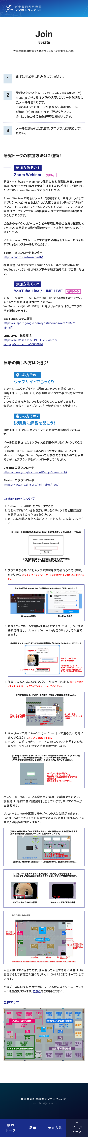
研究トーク (11, 1128)
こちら (37, 991)
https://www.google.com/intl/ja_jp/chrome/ (34, 472)
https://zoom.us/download (22, 257)
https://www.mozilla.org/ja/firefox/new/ (31, 484)
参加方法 (55, 1128)
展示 (33, 1128)
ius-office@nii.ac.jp (44, 1103)
